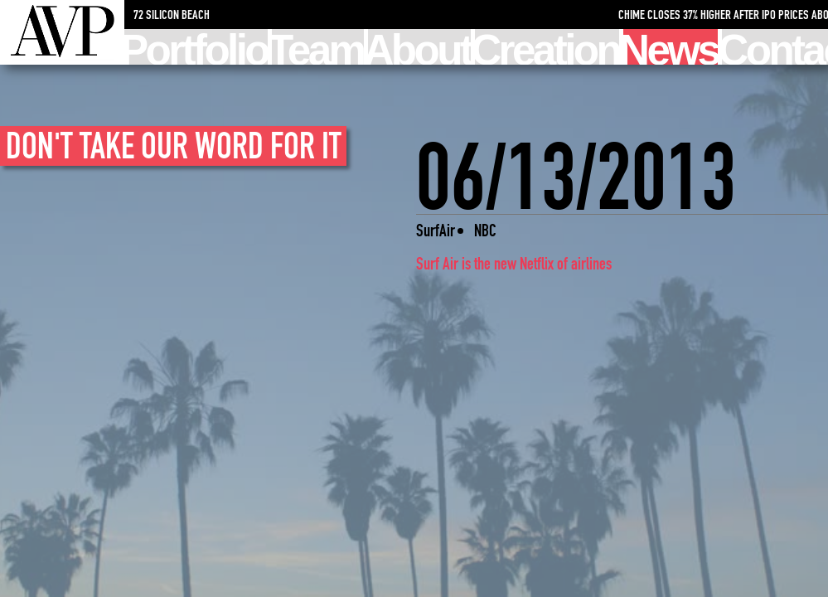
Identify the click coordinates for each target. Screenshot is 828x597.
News (670, 47)
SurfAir (435, 230)
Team (317, 47)
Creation (547, 47)
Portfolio (196, 47)
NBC (485, 230)
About (420, 47)
